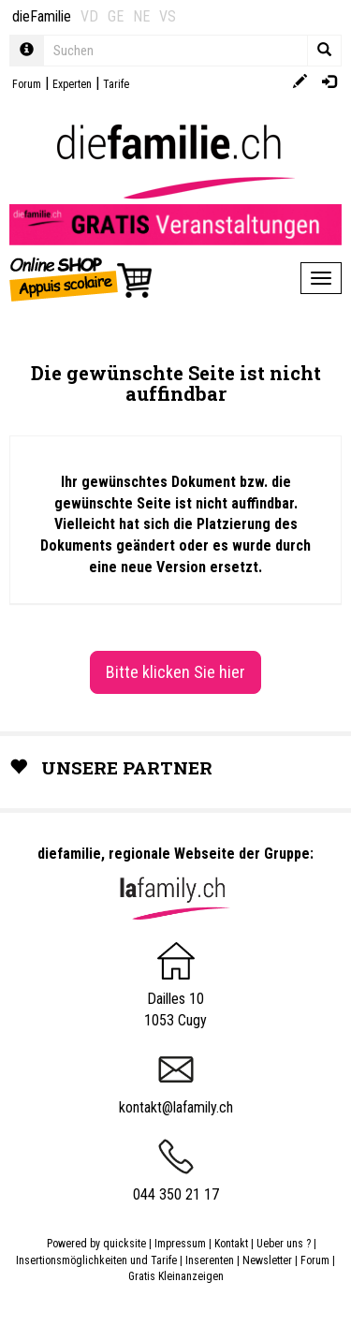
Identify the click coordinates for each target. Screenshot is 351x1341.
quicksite (124, 1243)
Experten (72, 84)
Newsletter (267, 1260)
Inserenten (211, 1260)
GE (116, 16)
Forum (26, 84)
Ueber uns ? (283, 1243)
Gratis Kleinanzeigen (176, 1276)
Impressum (180, 1243)
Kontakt (231, 1243)
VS (167, 16)
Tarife (116, 84)
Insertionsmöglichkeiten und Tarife (96, 1260)
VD (89, 16)
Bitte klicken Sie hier (175, 672)
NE (141, 16)
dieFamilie (41, 16)
